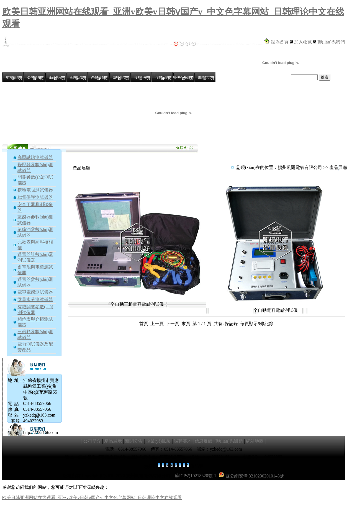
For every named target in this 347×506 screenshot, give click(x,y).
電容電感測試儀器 (35, 292)
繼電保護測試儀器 (35, 197)
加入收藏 (303, 42)
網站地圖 (255, 441)
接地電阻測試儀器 (35, 189)
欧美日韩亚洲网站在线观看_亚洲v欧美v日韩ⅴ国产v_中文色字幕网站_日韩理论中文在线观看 (92, 497)
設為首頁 (280, 42)
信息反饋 (162, 77)
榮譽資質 (98, 77)
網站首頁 (12, 77)
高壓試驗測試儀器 (35, 157)
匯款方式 (204, 77)
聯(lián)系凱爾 (229, 441)
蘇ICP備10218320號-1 (195, 475)
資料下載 (140, 77)
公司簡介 (34, 77)
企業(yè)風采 (158, 441)
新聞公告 (76, 77)
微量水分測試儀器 (35, 299)
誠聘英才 (119, 77)
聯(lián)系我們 (331, 42)
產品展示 (55, 77)
